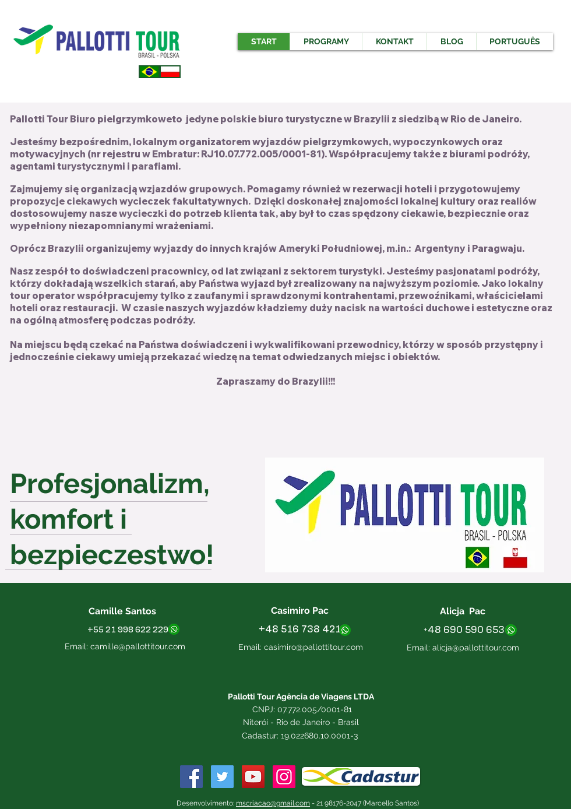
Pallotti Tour (40, 119)
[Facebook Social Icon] (191, 776)
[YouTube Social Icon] (253, 776)
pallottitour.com (155, 646)
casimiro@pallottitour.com (313, 647)
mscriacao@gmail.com (273, 803)
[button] (326, 41)
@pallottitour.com (486, 647)
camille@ (107, 646)
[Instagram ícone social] (284, 776)
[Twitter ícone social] (222, 776)
